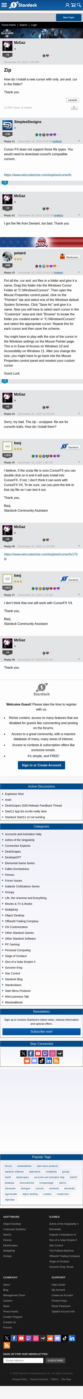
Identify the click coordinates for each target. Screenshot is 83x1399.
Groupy (7, 1256)
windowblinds (24, 1166)
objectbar (10, 1199)
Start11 (7, 1234)
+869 (7, 265)
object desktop (30, 1194)
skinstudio (10, 1188)
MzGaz (19, 43)
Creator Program (12, 1316)
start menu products (47, 1166)
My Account (58, 1289)
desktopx (9, 1183)
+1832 (7, 455)
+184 (7, 133)
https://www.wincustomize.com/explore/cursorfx (37, 175)
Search (23, 25)
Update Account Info (63, 1311)
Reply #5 (9, 462)
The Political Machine (61, 1250)
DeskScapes (10, 1245)
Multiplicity (9, 1250)
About (6, 1284)
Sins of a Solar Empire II (63, 1240)
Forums (7, 1327)
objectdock (34, 1171)
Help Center (58, 1284)
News (6, 1306)
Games (54, 1216)
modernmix (63, 1194)
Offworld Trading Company (64, 1256)
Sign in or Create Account (41, 765)
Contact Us (9, 1322)
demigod (25, 1188)
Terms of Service (39, 1379)
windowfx (54, 1188)
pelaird (20, 253)
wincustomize (27, 1183)
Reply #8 (9, 659)
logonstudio (11, 1194)
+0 (7, 54)
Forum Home (9, 25)
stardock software (14, 1171)
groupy (66, 1171)
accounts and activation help (49, 1177)
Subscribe (55, 1360)
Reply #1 (9, 141)
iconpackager (46, 1183)
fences (8, 1166)
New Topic (68, 17)
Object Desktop (12, 1223)
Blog (5, 1289)
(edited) (57, 141)
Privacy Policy (19, 1379)
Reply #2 (9, 215)
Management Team (14, 1295)
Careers (7, 1300)
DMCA (54, 1379)
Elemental (55, 1229)
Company (10, 1277)
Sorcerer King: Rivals (61, 1266)
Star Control (56, 1245)
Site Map (66, 1379)
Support (59, 1277)
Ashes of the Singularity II (63, 1223)
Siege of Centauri (59, 1261)
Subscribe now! (41, 1031)
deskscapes (22, 1177)
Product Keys (59, 1300)
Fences (7, 1240)
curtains (47, 1194)
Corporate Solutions (14, 1229)
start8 (8, 1177)
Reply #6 (9, 546)
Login (34, 25)
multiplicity (51, 1171)
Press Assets (10, 1311)
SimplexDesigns (27, 122)
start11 (62, 1183)
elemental (69, 1188)
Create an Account (62, 1295)
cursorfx (72, 100)
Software (11, 1216)
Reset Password (61, 1306)
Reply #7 (9, 594)
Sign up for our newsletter (25, 1354)
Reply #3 (9, 272)
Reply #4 (9, 413)
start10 (73, 1177)
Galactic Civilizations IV (62, 1234)
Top (79, 141)
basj (17, 443)
